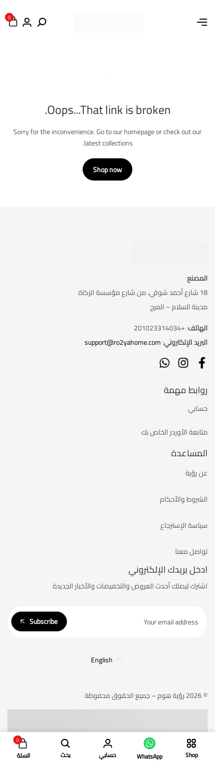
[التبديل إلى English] (107, 659)
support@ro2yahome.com (123, 342)
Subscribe (39, 621)
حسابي (198, 408)
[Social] (202, 362)
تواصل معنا (191, 551)
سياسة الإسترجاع (184, 525)
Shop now (107, 169)
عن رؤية (196, 473)
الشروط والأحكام (184, 499)
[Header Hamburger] (202, 22)
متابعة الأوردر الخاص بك (174, 432)
